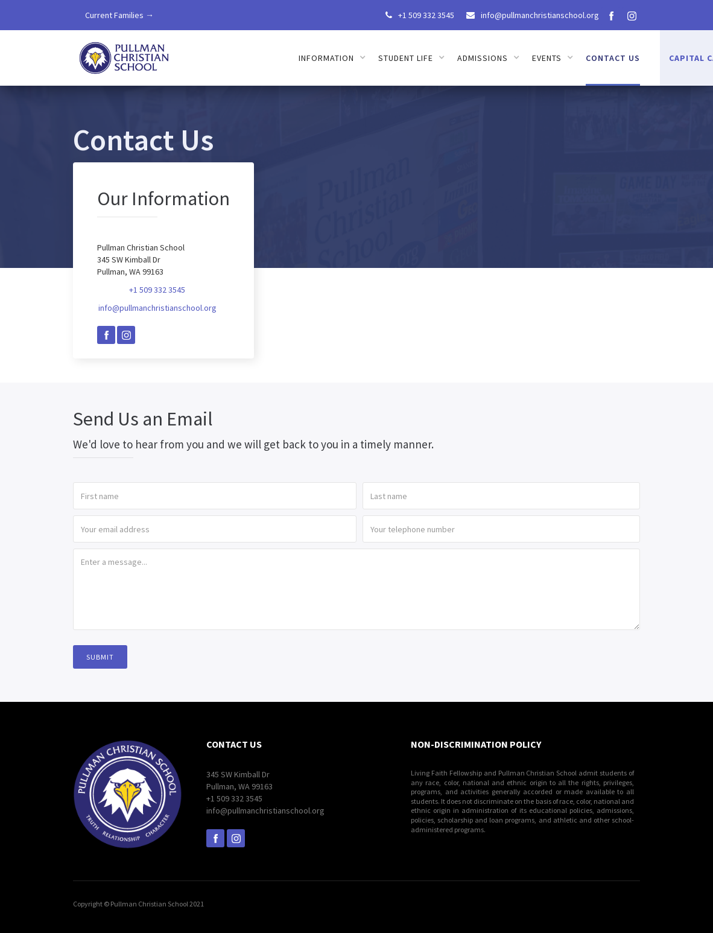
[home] (125, 54)
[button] (332, 58)
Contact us (613, 58)
